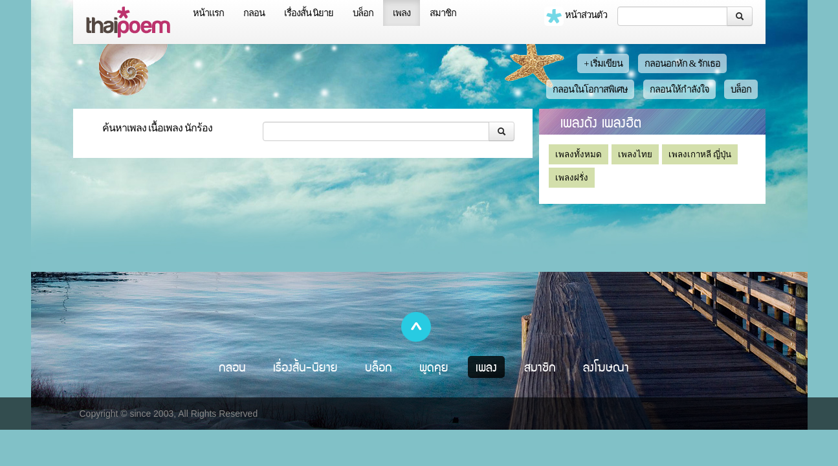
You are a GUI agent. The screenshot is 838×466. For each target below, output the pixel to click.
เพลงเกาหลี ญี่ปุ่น (699, 154)
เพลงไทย (635, 154)
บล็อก (363, 13)
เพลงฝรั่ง (571, 178)
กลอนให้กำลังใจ (679, 89)
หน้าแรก (208, 13)
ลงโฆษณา (606, 367)
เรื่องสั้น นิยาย (309, 13)
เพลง (401, 13)
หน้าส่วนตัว (576, 16)
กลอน (254, 13)
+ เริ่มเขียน (603, 63)
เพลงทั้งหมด (578, 154)
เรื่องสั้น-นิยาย (305, 367)
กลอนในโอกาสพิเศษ (590, 89)
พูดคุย (433, 367)
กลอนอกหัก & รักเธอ (682, 63)
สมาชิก (443, 13)
